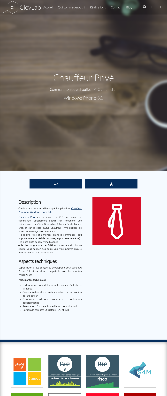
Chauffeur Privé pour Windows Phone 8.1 (50, 210)
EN (161, 7)
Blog (129, 7)
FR (151, 7)
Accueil (48, 7)
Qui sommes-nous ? (71, 7)
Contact (116, 7)
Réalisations (98, 7)
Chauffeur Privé (27, 217)
